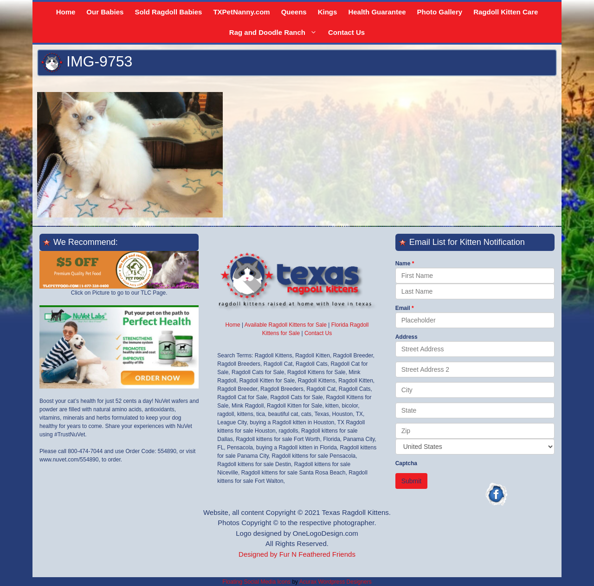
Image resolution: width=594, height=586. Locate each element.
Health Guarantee (377, 12)
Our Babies (104, 12)
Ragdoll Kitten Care (505, 12)
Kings (327, 12)
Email (402, 308)
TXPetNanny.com (241, 12)
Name (403, 263)
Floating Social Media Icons (256, 582)
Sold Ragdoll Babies (168, 12)
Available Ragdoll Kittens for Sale (286, 325)
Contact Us (346, 32)
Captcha (406, 463)
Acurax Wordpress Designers (335, 582)
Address (406, 337)
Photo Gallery (440, 12)
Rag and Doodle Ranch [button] (275, 32)
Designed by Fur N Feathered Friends (297, 554)
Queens (294, 12)
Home (66, 12)
